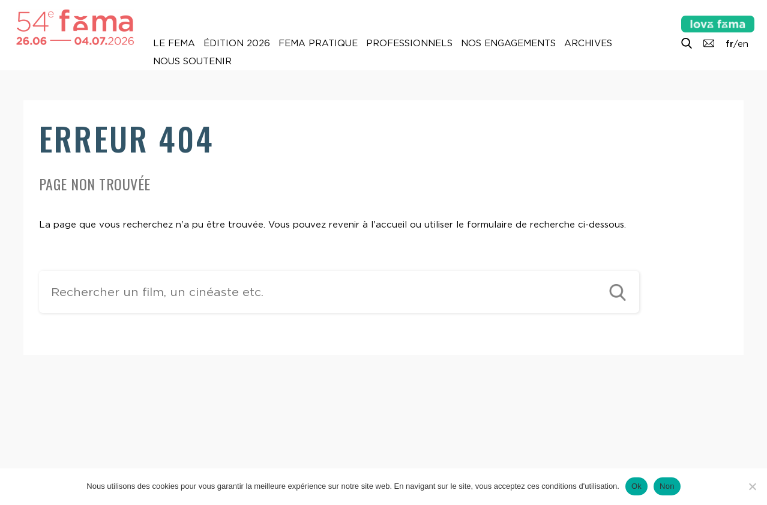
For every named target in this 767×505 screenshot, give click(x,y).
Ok (636, 486)
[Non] (752, 486)
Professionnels (409, 43)
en (743, 43)
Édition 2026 (236, 43)
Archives (588, 43)
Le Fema (174, 43)
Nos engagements (508, 43)
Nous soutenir (192, 61)
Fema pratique (318, 43)
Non (667, 486)
